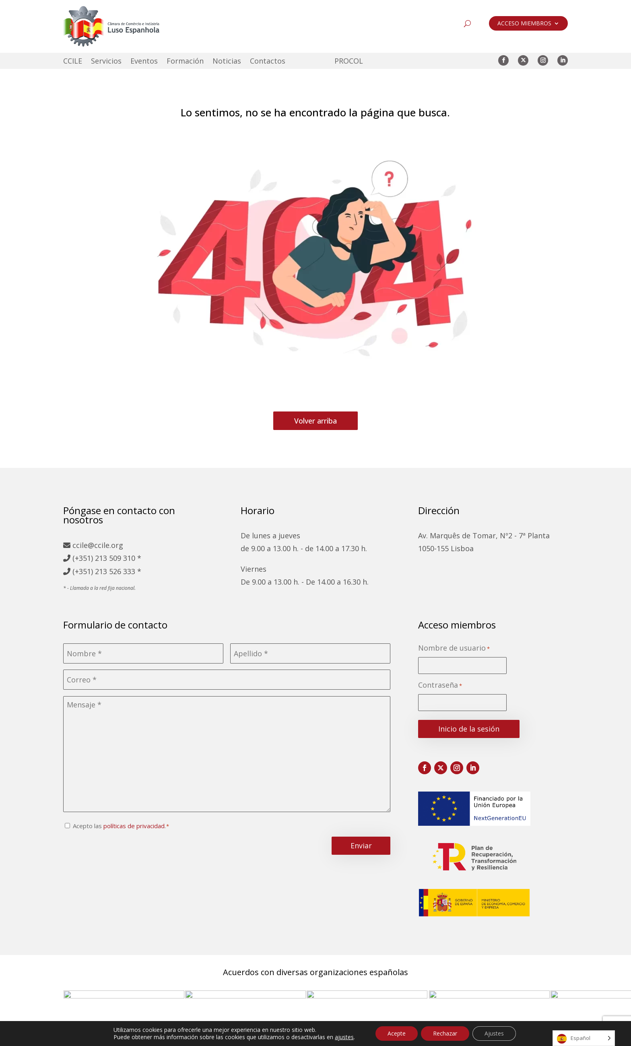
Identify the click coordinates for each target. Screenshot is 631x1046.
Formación (185, 62)
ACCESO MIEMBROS (524, 24)
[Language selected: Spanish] (584, 1038)
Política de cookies (341, 1037)
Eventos (144, 62)
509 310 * (125, 558)
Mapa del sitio (193, 1037)
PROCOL (348, 62)
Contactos (267, 62)
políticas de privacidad (134, 826)
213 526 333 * (118, 571)
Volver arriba (315, 421)
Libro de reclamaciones (420, 1037)
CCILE (72, 62)
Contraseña (440, 685)
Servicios (106, 62)
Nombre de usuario (454, 648)
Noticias (226, 62)
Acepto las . (119, 826)
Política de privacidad (263, 1037)
